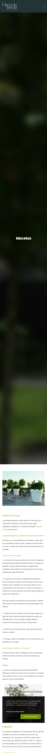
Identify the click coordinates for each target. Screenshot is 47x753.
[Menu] (43, 6)
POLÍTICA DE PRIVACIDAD (15, 712)
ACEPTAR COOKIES (30, 717)
